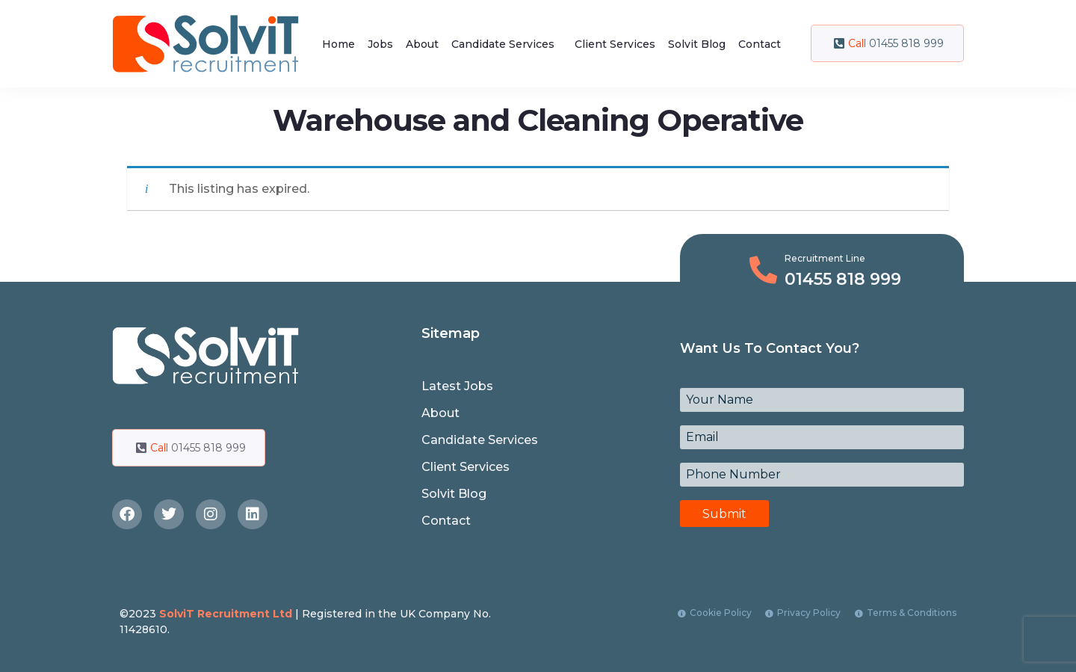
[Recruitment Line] (763, 270)
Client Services (615, 44)
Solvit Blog (697, 44)
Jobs (380, 44)
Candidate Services (502, 44)
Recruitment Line (825, 258)
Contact (759, 44)
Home (338, 44)
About (422, 44)
